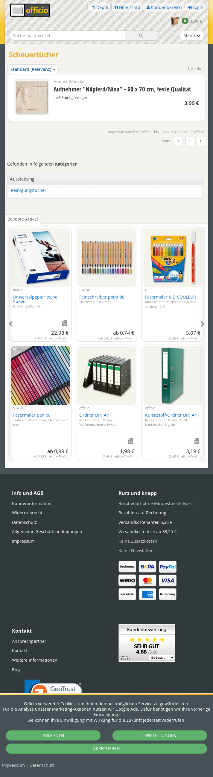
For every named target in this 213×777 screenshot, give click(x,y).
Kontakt (19, 650)
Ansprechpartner (29, 641)
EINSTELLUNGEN (160, 735)
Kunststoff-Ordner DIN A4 (171, 419)
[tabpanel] (106, 341)
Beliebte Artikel (22, 219)
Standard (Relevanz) (32, 69)
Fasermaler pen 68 (41, 419)
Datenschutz (42, 765)
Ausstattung (22, 179)
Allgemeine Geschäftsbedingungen (47, 531)
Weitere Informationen (34, 660)
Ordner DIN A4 (97, 419)
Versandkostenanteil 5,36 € (145, 522)
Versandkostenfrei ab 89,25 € (147, 531)
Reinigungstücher (28, 190)
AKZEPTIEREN (106, 748)
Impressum (13, 765)
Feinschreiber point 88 (101, 299)
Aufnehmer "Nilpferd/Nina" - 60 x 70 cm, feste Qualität (122, 89)
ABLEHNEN (53, 735)
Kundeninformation (31, 503)
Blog (16, 669)
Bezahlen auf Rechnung (142, 513)
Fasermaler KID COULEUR (171, 301)
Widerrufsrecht (27, 513)
